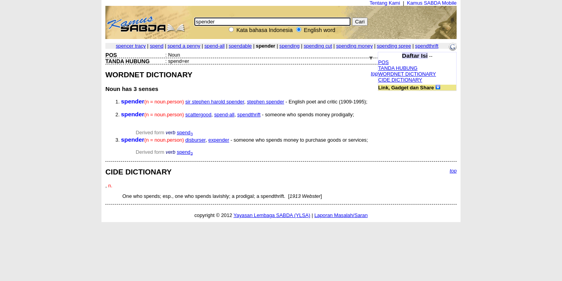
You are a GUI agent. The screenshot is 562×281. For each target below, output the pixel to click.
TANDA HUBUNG (398, 68)
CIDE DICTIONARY (400, 80)
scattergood (198, 114)
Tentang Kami (385, 3)
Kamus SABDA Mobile (432, 3)
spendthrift (427, 46)
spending (289, 46)
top (374, 73)
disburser (195, 140)
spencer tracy (131, 46)
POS (383, 62)
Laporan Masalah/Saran (341, 215)
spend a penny (183, 46)
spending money (354, 46)
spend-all (215, 46)
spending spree (394, 46)
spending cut (318, 46)
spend (157, 46)
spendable (240, 46)
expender (218, 140)
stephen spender (265, 102)
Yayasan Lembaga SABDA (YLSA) (271, 215)
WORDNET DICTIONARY (407, 74)
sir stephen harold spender (214, 102)
